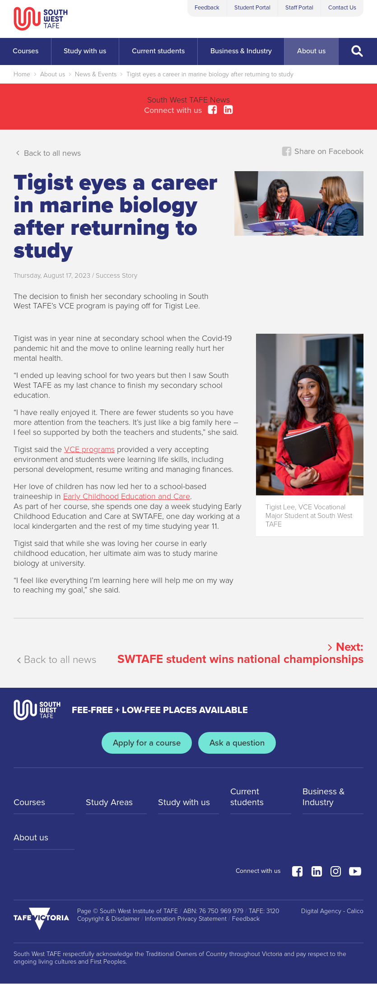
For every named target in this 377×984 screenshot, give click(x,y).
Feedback (207, 7)
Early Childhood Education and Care (126, 496)
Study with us (184, 802)
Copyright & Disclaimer (108, 919)
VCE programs (89, 449)
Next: (240, 653)
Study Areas (110, 802)
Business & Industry (324, 797)
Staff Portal (299, 7)
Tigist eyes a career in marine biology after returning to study (209, 74)
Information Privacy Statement (186, 919)
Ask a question (237, 742)
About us (52, 74)
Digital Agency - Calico (332, 911)
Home (22, 74)
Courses (30, 802)
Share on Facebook (322, 151)
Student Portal (252, 7)
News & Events (95, 74)
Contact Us (342, 7)
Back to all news (47, 152)
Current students (247, 797)
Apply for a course (145, 742)
